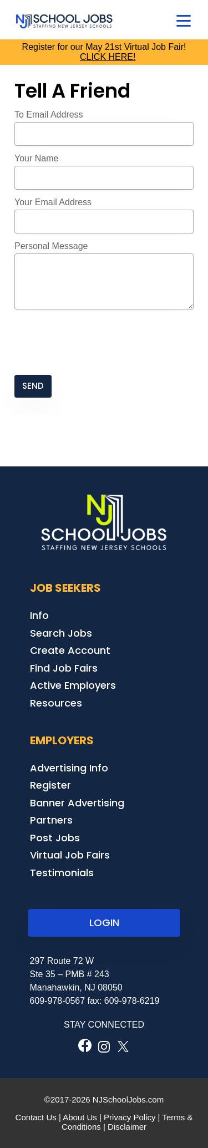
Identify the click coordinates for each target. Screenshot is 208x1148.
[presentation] (98, 343)
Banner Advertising (77, 803)
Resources (56, 703)
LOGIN (104, 922)
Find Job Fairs (64, 668)
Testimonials (62, 873)
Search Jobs (61, 633)
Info (39, 615)
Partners (51, 820)
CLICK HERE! (107, 57)
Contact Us (36, 1117)
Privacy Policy (129, 1117)
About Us (80, 1117)
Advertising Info (69, 768)
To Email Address (48, 114)
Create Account (70, 650)
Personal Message (51, 246)
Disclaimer (127, 1126)
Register (50, 785)
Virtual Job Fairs (70, 855)
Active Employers (73, 685)
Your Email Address (53, 202)
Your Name (36, 158)
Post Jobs (55, 838)
